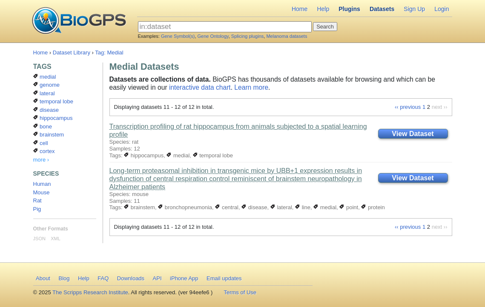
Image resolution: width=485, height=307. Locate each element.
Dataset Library (71, 52)
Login (441, 9)
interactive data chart (200, 87)
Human (42, 184)
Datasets (382, 9)
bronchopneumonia (185, 207)
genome (46, 85)
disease (254, 207)
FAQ (103, 278)
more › (41, 159)
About (43, 278)
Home (299, 9)
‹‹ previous (408, 107)
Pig (37, 209)
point (348, 207)
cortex (44, 151)
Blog (63, 278)
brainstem (139, 207)
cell (40, 143)
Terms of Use (240, 292)
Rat (37, 200)
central (226, 207)
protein (373, 207)
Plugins (349, 9)
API (157, 278)
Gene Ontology (213, 36)
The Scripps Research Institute (90, 292)
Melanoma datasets (286, 36)
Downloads (130, 278)
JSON (39, 238)
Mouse (41, 192)
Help (323, 9)
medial (177, 155)
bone (42, 126)
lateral (281, 207)
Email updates (224, 278)
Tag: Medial (109, 52)
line (302, 207)
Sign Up (414, 9)
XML (55, 238)
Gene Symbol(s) (178, 36)
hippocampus (144, 155)
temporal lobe (213, 155)
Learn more (251, 87)
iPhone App (184, 278)
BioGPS (79, 21)
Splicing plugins (247, 36)
